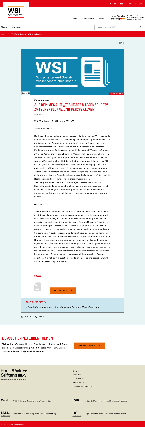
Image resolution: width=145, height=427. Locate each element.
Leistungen (16, 27)
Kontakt (75, 371)
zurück (121, 42)
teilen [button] (39, 316)
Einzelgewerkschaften (67, 307)
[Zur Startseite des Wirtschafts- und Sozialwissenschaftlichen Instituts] (16, 17)
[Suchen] (141, 27)
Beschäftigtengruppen (40, 307)
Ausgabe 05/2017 (41, 115)
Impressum (76, 379)
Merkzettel (76, 375)
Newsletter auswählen (88, 345)
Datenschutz (77, 382)
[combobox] (116, 27)
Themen (4, 27)
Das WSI (75, 18)
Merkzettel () (89, 18)
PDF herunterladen (62, 291)
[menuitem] (4, 29)
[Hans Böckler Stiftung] (14, 379)
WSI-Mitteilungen (116, 94)
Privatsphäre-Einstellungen (82, 386)
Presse (101, 18)
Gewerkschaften (90, 307)
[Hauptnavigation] (11, 27)
